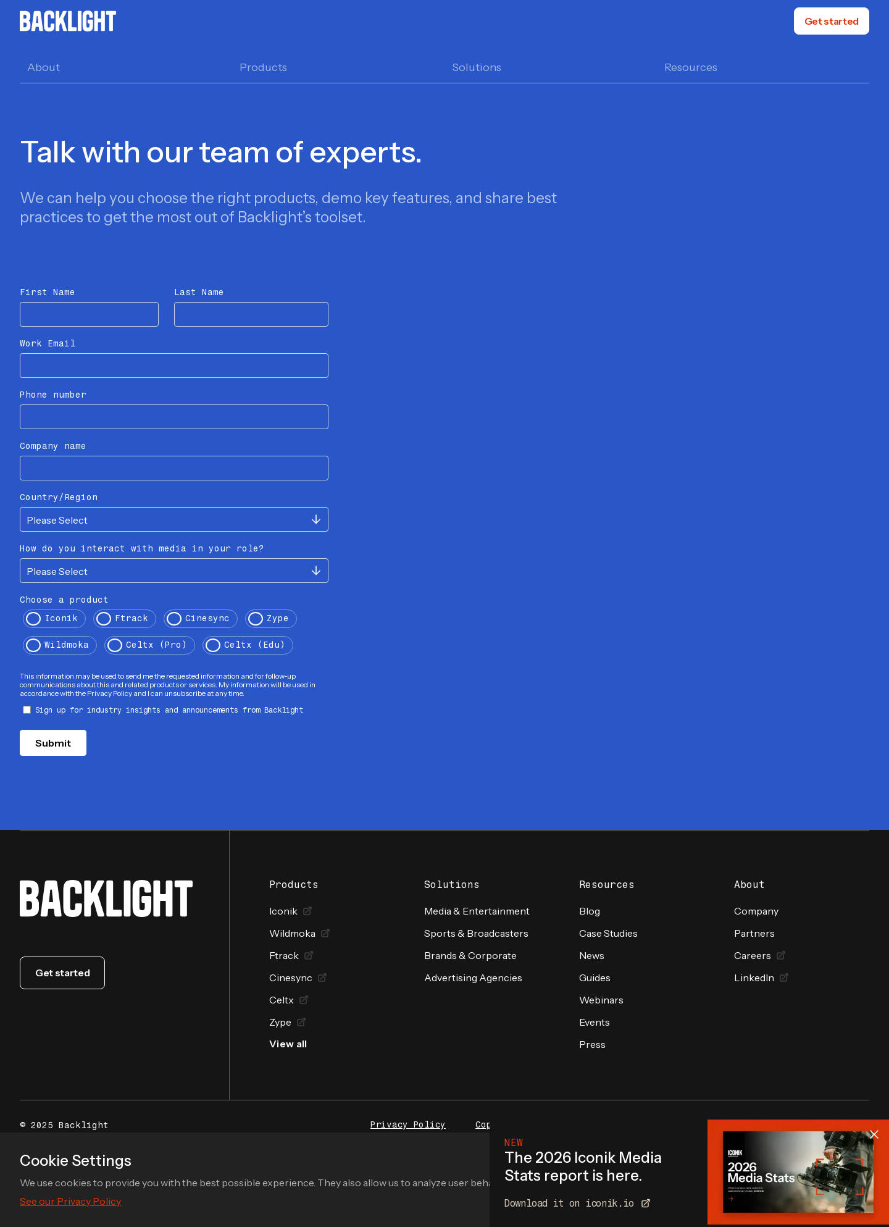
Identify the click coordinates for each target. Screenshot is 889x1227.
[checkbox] (174, 633)
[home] (68, 21)
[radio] (54, 620)
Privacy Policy (408, 1125)
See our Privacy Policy (70, 1201)
